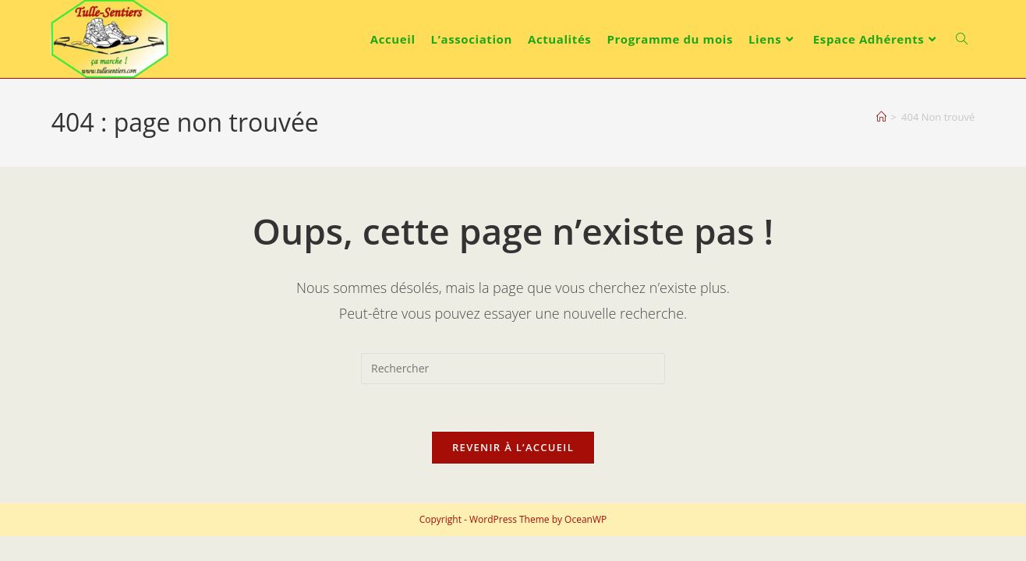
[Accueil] (881, 117)
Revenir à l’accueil (513, 447)
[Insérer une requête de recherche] (513, 368)
